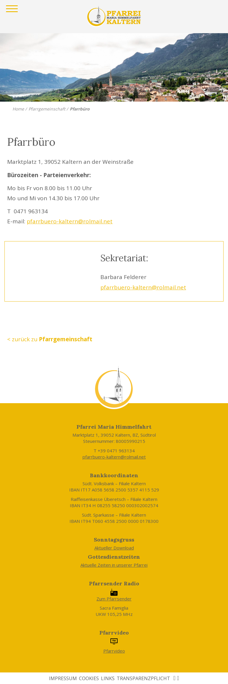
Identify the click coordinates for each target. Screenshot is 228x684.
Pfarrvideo (114, 651)
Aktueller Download (114, 548)
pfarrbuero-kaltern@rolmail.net (70, 221)
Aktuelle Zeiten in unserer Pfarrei (114, 565)
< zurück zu (49, 339)
